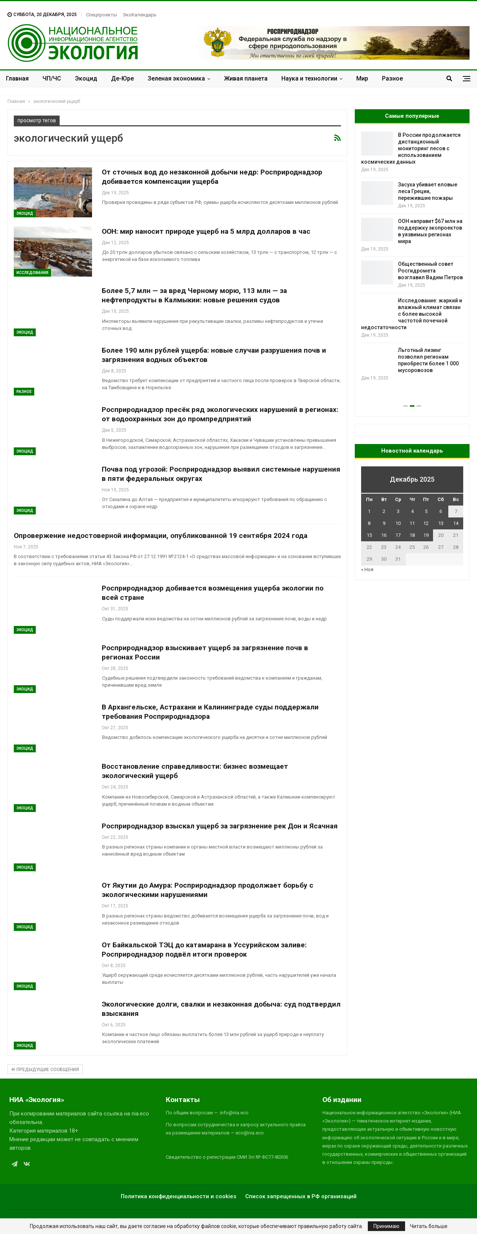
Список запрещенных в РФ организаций (301, 1196)
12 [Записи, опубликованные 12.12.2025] (426, 523)
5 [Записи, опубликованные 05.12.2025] (426, 511)
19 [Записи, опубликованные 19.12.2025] (426, 535)
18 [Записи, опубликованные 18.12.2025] (412, 535)
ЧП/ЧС (51, 78)
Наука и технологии (309, 78)
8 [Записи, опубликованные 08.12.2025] (369, 523)
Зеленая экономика (176, 78)
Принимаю (386, 1226)
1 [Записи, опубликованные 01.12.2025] (369, 511)
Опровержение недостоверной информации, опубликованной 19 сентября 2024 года (160, 535)
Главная (17, 78)
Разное (392, 78)
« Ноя (367, 569)
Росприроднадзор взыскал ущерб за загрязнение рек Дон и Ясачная (220, 826)
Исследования (32, 273)
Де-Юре (122, 78)
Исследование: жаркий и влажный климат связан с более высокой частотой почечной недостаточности (411, 314)
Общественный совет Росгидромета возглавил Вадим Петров (430, 270)
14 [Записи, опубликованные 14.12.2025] (455, 523)
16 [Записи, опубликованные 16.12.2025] (383, 535)
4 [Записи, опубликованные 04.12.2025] (412, 511)
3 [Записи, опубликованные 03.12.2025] (398, 511)
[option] (412, 257)
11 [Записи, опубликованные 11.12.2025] (412, 523)
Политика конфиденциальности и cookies (178, 1196)
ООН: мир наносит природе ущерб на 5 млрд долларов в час (206, 231)
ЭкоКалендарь (140, 15)
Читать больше (429, 1226)
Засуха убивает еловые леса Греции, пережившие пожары (427, 191)
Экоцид (86, 78)
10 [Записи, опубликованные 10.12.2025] (398, 523)
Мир (362, 78)
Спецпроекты (101, 15)
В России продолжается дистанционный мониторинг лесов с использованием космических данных (411, 148)
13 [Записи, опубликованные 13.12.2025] (440, 523)
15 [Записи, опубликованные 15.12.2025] (369, 535)
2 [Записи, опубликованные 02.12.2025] (384, 511)
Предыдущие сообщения (45, 1069)
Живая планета (246, 78)
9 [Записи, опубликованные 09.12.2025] (384, 523)
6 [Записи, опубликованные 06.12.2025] (440, 511)
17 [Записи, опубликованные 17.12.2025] (398, 535)
